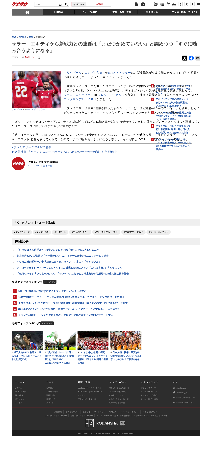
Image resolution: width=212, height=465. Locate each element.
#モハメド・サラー (80, 250)
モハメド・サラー (36, 109)
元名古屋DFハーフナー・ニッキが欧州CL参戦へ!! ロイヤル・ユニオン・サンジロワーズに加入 (71, 323)
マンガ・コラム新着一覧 (119, 417)
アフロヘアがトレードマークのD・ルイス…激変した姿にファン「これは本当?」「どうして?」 (70, 293)
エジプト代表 (94, 73)
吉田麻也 (100, 4)
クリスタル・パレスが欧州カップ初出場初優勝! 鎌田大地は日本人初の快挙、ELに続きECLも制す (73, 329)
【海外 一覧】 (30, 58)
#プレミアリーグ (21, 250)
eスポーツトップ (116, 424)
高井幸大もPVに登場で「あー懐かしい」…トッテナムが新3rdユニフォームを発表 (62, 280)
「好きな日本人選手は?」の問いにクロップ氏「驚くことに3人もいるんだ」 (59, 274)
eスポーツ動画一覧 (117, 432)
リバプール (17, 109)
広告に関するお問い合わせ (56, 444)
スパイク (18, 432)
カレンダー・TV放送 (149, 424)
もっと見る (51, 308)
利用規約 (112, 441)
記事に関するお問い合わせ (82, 444)
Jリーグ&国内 (20, 420)
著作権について (72, 441)
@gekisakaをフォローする (169, 202)
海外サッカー (20, 428)
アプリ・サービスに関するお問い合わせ (113, 444)
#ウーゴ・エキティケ (48, 256)
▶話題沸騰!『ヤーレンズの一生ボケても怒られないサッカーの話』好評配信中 (64, 169)
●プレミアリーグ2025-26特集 (32, 165)
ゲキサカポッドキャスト (88, 428)
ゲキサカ (20, 5)
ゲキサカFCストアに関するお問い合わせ (150, 444)
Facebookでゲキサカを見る (169, 209)
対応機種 (58, 441)
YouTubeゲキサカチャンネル (90, 417)
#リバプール (60, 250)
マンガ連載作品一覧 (117, 420)
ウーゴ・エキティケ (114, 104)
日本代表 (18, 417)
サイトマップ (99, 441)
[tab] (27, 12)
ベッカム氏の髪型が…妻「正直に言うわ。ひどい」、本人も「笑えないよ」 (59, 286)
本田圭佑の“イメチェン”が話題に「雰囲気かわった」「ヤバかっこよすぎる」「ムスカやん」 (70, 336)
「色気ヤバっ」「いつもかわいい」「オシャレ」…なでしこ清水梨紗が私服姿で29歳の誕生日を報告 (73, 299)
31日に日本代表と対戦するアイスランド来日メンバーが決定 (52, 317)
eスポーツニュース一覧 (119, 428)
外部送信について (150, 441)
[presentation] (27, 12)
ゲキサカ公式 (179, 421)
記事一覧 (47, 184)
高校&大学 (19, 424)
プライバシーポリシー (130, 441)
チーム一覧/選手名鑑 (149, 428)
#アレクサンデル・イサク (106, 250)
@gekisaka (179, 417)
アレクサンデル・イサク (96, 113)
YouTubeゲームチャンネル (183, 431)
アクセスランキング (149, 420)
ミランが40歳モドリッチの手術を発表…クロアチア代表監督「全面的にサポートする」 (67, 342)
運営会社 (86, 441)
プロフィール (33, 184)
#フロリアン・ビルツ (23, 256)
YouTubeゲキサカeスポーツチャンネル (90, 422)
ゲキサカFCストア (148, 417)
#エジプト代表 (42, 250)
